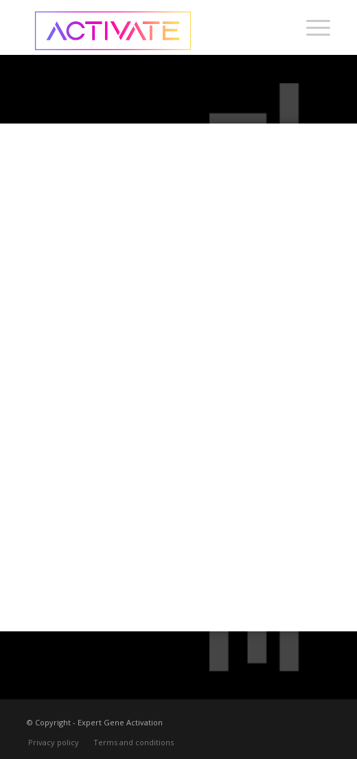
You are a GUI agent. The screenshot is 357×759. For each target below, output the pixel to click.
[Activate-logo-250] (148, 27)
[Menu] (311, 27)
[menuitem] (311, 27)
